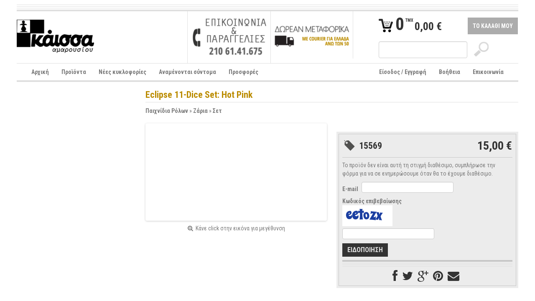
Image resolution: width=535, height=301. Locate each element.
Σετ (217, 110)
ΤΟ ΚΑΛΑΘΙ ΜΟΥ (493, 26)
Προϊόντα (73, 72)
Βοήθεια (449, 72)
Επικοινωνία (488, 72)
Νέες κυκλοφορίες (122, 72)
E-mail (350, 189)
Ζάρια (200, 110)
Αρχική (40, 72)
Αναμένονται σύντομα (187, 72)
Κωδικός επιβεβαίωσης (372, 201)
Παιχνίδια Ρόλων (166, 110)
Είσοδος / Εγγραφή (402, 72)
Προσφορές (243, 72)
